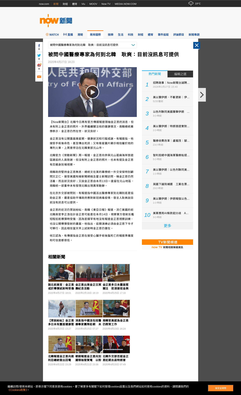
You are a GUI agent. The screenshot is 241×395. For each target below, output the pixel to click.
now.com (44, 3)
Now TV (106, 3)
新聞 (56, 4)
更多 (167, 226)
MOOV (93, 3)
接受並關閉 (220, 388)
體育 (74, 4)
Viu (83, 3)
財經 (65, 4)
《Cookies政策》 (17, 390)
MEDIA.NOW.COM (125, 3)
